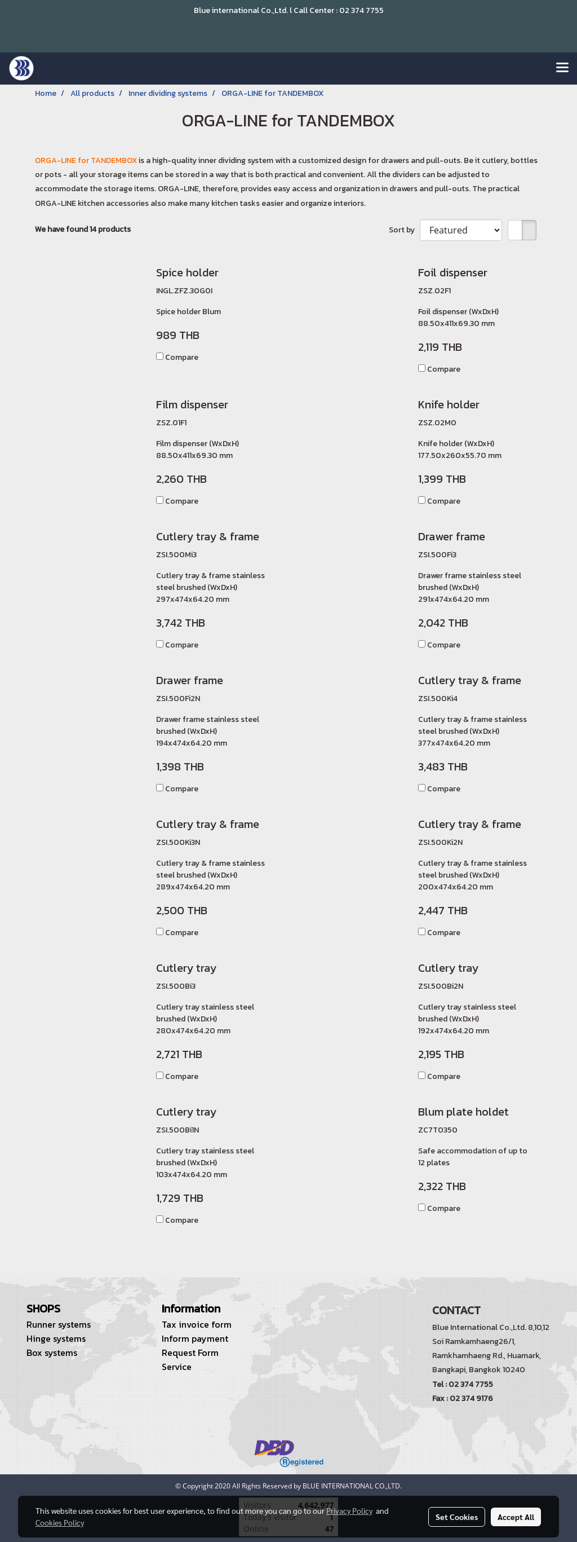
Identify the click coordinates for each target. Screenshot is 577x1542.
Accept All (516, 1517)
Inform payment (195, 1338)
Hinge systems (56, 1338)
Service (177, 1366)
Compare (181, 357)
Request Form (190, 1352)
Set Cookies (457, 1517)
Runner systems (58, 1324)
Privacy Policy (349, 1510)
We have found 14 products (83, 229)
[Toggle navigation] (562, 68)
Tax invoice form (197, 1324)
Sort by (404, 230)
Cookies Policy (59, 1522)
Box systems (51, 1352)
